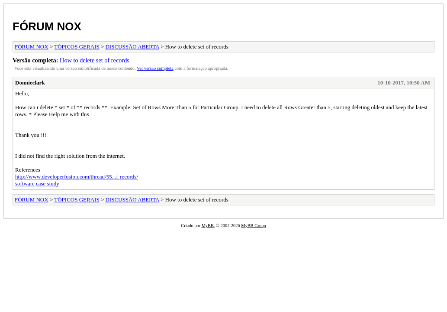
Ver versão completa (155, 68)
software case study (37, 183)
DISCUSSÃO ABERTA (132, 46)
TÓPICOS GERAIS (76, 46)
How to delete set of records (94, 60)
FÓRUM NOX (47, 26)
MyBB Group (253, 225)
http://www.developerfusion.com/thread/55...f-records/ (76, 176)
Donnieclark (30, 82)
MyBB (208, 225)
